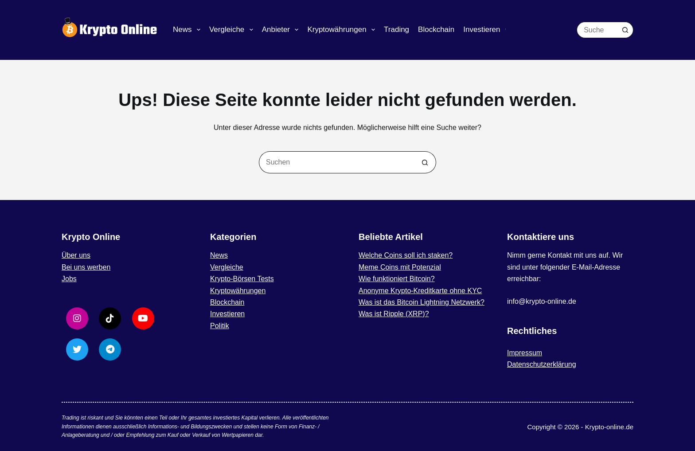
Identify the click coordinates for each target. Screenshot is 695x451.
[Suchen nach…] (597, 30)
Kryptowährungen (343, 29)
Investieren (487, 29)
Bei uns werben (86, 267)
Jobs (69, 278)
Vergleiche (233, 29)
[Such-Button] (625, 30)
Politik (219, 325)
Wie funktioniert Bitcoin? (397, 278)
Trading (396, 29)
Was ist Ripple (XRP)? (394, 314)
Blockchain (436, 29)
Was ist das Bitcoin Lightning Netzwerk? (421, 302)
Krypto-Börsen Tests (242, 278)
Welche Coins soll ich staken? (406, 255)
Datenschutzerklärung (541, 364)
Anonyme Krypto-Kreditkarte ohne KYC (420, 290)
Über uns (76, 255)
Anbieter (282, 29)
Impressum (524, 353)
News (188, 29)
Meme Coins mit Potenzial (400, 267)
